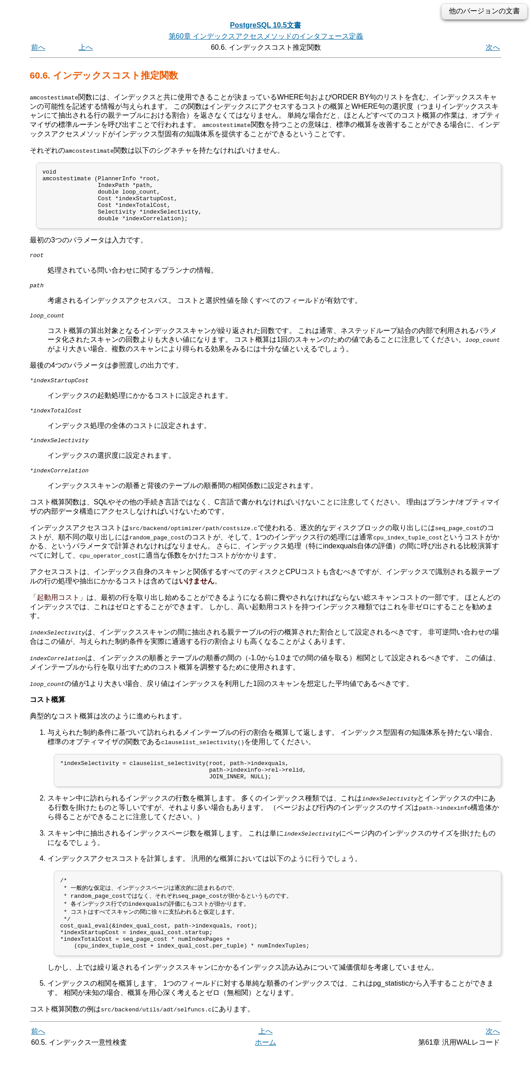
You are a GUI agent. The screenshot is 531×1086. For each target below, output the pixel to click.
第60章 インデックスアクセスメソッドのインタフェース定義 (266, 36)
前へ (38, 47)
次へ (493, 47)
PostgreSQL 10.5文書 (265, 25)
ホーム (265, 1076)
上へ (86, 47)
